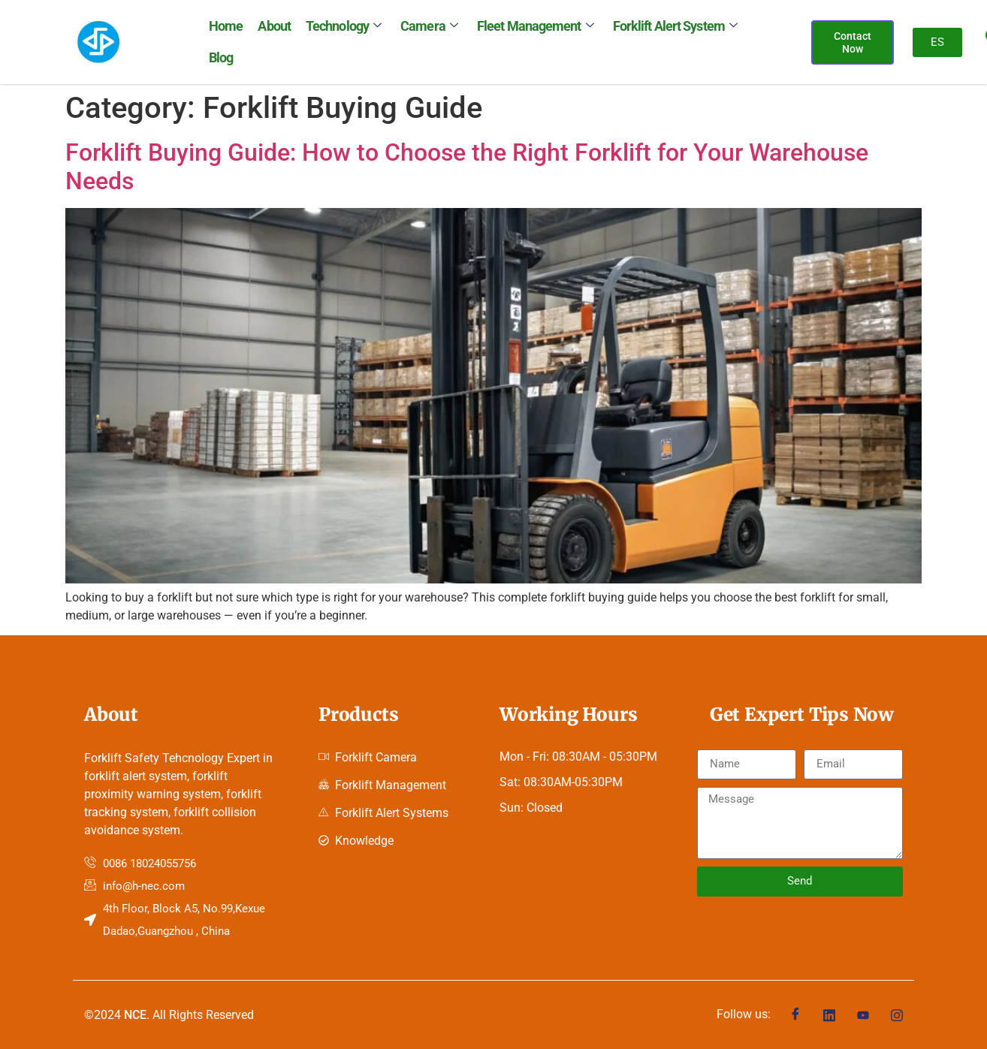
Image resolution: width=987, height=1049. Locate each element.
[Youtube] (863, 1014)
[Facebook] (795, 1014)
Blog (221, 57)
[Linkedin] (829, 1014)
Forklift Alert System (674, 26)
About (274, 26)
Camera (428, 26)
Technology (343, 26)
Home (226, 26)
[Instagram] (897, 1014)
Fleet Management (535, 26)
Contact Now (852, 42)
